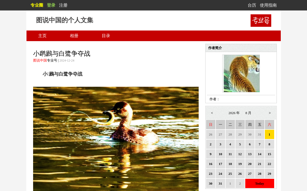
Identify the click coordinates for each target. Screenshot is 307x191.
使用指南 (268, 5)
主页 (42, 35)
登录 (51, 5)
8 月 (249, 113)
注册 (63, 5)
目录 (106, 35)
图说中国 (40, 60)
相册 (74, 35)
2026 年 (234, 113)
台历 (252, 5)
